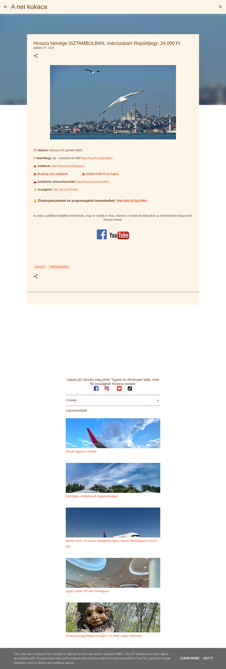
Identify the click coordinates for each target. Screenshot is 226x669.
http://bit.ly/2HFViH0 (66, 189)
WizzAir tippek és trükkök (81, 451)
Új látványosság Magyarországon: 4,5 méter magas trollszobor (104, 635)
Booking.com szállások (52, 173)
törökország (59, 267)
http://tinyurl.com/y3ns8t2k (93, 181)
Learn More (189, 658)
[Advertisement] (113, 338)
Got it (208, 658)
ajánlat (40, 267)
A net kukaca (29, 6)
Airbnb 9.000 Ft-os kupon (102, 173)
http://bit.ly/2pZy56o (132, 200)
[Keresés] (220, 7)
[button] (35, 56)
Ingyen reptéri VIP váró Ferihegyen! (87, 591)
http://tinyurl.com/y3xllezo (97, 158)
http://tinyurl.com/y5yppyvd (68, 166)
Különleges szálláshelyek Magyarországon (92, 496)
